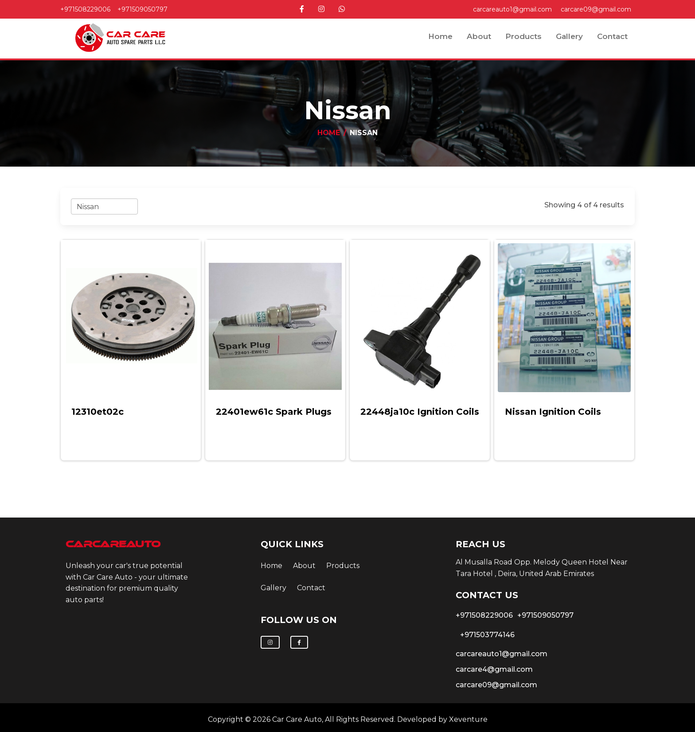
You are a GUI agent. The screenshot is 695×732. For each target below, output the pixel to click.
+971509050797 (142, 9)
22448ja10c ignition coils (419, 411)
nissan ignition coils (553, 411)
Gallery (569, 36)
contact (612, 36)
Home (440, 36)
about (479, 36)
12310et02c (97, 411)
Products (523, 36)
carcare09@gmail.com (596, 9)
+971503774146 (487, 635)
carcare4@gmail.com (494, 669)
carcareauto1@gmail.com (512, 9)
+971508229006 (85, 9)
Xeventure (468, 719)
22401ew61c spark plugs (274, 411)
